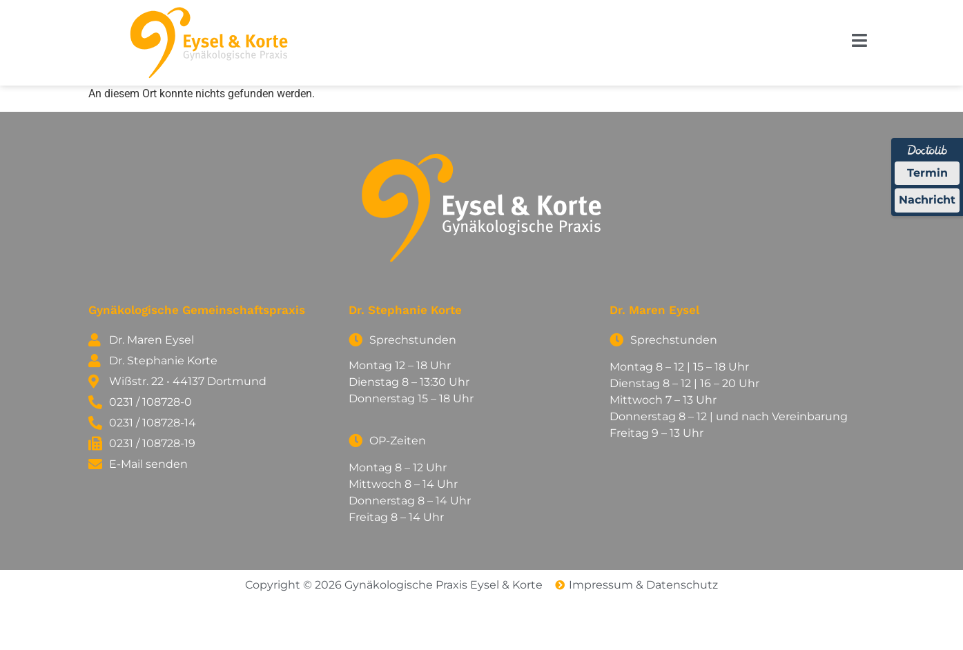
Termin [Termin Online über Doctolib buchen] (927, 172)
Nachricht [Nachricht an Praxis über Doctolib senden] (927, 199)
